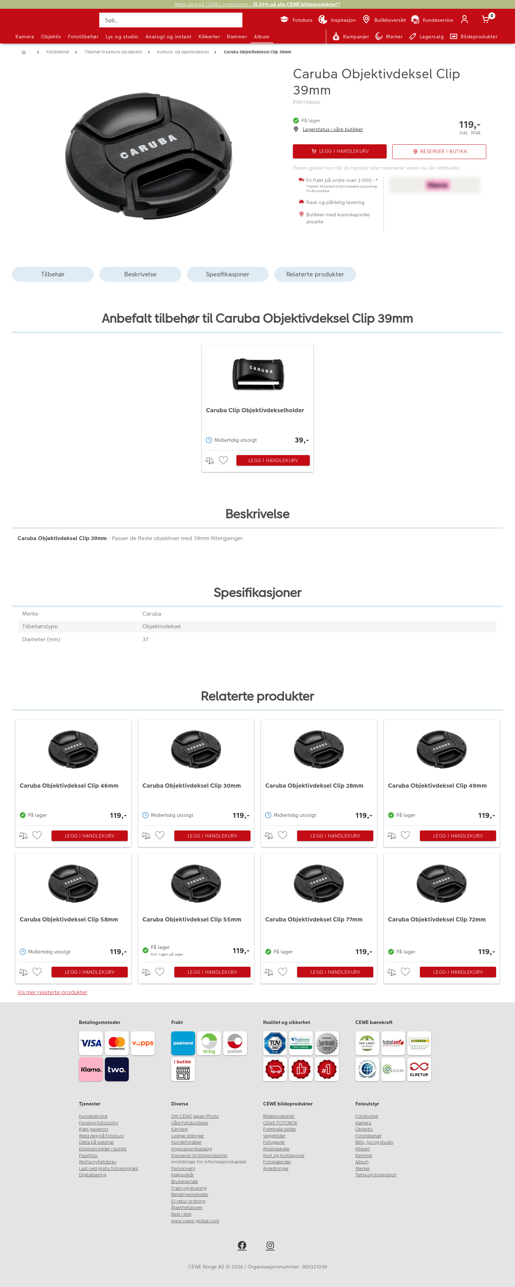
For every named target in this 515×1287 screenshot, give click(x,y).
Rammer (237, 36)
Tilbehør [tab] (53, 274)
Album (262, 36)
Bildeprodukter (279, 1116)
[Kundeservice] (432, 20)
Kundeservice (93, 1116)
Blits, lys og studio (374, 1142)
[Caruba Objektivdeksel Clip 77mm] (319, 906)
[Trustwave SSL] (302, 1044)
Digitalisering (92, 1175)
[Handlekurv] (487, 20)
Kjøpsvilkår (182, 1175)
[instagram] (271, 1246)
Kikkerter (209, 36)
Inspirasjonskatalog (191, 1149)
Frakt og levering (189, 1188)
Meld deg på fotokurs (101, 1136)
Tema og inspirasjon (376, 1175)
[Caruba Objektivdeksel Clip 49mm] (442, 771)
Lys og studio (122, 36)
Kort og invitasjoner (284, 1156)
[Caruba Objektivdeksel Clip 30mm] (196, 771)
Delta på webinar (96, 1142)
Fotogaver (274, 1142)
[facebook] (243, 1246)
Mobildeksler (276, 1149)
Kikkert (362, 1149)
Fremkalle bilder (279, 1129)
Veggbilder (274, 1136)
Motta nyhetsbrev (97, 1162)
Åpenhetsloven (187, 1207)
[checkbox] (224, 460)
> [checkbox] (212, 460)
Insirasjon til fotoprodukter (199, 1156)
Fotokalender (277, 1162)
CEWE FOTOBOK (280, 1123)
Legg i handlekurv (273, 460)
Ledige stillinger (187, 1136)
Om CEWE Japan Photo (195, 1116)
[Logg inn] (466, 20)
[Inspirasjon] (337, 20)
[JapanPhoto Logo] (34, 25)
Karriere (179, 1129)
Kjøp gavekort (93, 1129)
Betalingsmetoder (189, 1194)
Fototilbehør (83, 36)
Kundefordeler (186, 1142)
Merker (362, 1168)
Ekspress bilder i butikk (103, 1149)
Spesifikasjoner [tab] (227, 274)
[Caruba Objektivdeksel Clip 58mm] (73, 906)
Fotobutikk (367, 1116)
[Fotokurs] (296, 20)
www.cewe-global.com (195, 1221)
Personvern (183, 1168)
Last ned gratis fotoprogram (108, 1168)
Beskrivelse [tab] (140, 274)
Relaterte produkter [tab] (315, 274)
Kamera (24, 36)
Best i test (181, 1214)
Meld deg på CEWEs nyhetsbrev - (258, 4)
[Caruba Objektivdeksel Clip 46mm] (73, 771)
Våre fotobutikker (189, 1123)
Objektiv (51, 36)
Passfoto (88, 1156)
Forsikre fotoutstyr (99, 1123)
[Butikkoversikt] (383, 20)
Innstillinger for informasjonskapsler (209, 1162)
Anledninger (276, 1168)
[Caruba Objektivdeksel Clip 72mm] (442, 906)
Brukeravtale (184, 1181)
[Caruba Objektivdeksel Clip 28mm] (319, 771)
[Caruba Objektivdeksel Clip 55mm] (196, 906)
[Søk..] (170, 20)
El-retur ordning (188, 1201)
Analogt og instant (169, 36)
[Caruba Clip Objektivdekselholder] (257, 395)
